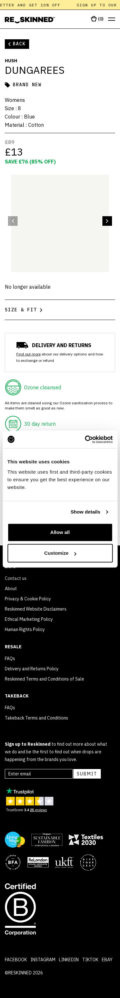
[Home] (30, 20)
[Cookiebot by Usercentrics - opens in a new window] (85, 439)
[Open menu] (111, 19)
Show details (85, 511)
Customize (60, 553)
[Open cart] (97, 19)
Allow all (60, 532)
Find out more (28, 354)
